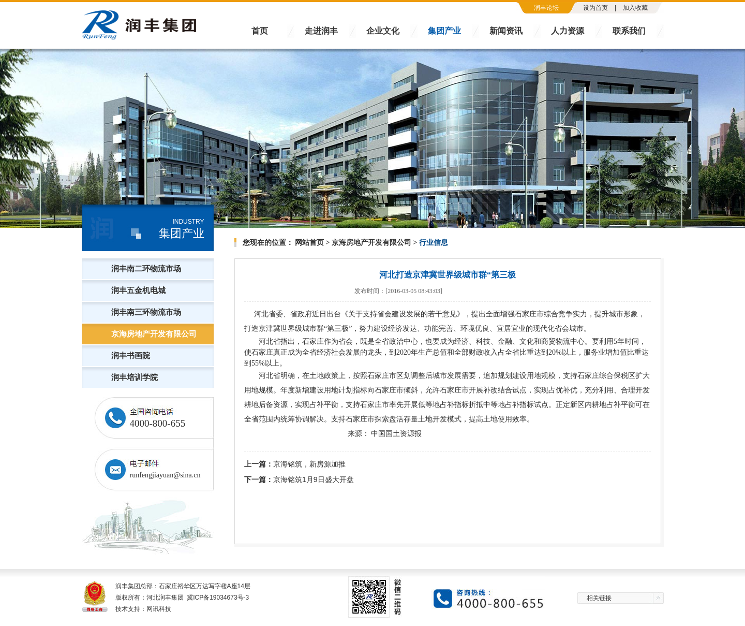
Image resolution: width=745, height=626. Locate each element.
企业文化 (382, 30)
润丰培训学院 (134, 377)
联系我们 (629, 30)
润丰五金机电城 (138, 290)
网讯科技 (158, 609)
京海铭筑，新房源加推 (309, 464)
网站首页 (309, 242)
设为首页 (595, 7)
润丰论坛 (546, 7)
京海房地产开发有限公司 (154, 334)
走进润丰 (321, 30)
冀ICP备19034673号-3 (218, 597)
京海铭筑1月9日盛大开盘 (313, 479)
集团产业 (444, 30)
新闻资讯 (506, 30)
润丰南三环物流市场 (146, 312)
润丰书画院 (130, 356)
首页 (259, 30)
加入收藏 (635, 7)
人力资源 (567, 30)
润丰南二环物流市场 (146, 269)
